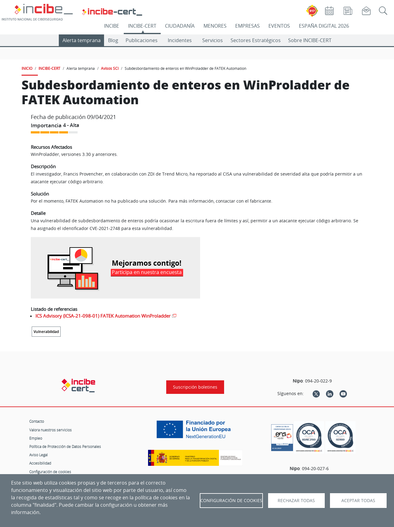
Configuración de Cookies (231, 500)
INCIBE (111, 25)
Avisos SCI (110, 68)
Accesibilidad (40, 463)
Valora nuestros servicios (50, 429)
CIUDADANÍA (180, 25)
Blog (113, 40)
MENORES (215, 25)
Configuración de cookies (50, 471)
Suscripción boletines (195, 387)
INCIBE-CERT (142, 25)
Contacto (36, 421)
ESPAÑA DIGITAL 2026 (324, 25)
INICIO (27, 68)
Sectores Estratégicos (256, 40)
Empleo (35, 438)
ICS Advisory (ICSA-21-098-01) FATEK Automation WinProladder (103, 316)
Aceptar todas (358, 500)
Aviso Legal (38, 454)
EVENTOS (279, 25)
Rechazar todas (296, 500)
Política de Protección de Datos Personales (65, 446)
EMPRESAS (247, 25)
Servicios (212, 40)
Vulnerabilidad (46, 331)
